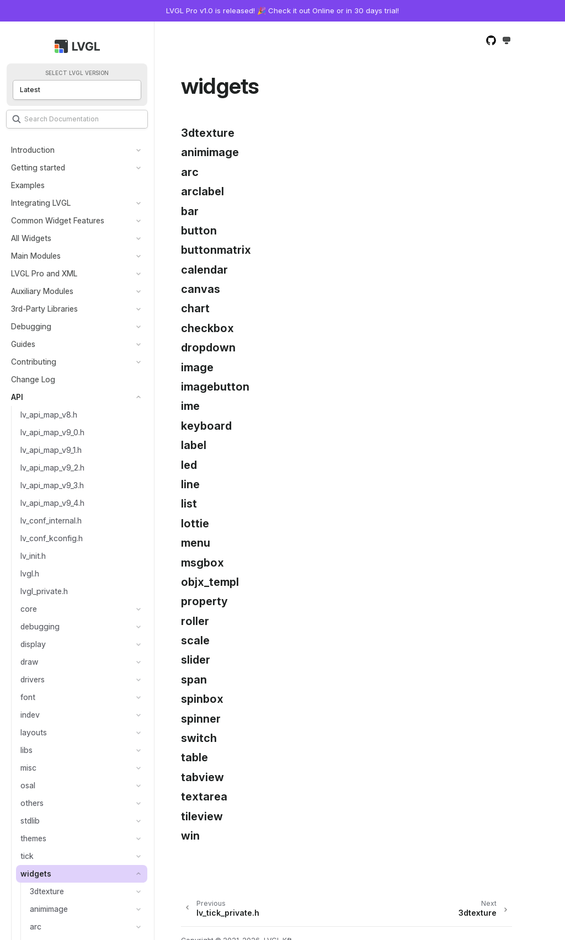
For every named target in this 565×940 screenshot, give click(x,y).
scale (195, 640)
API (17, 397)
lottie (195, 523)
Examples (28, 185)
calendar (204, 269)
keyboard (206, 425)
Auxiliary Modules (42, 291)
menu (195, 542)
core (28, 608)
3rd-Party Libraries (44, 308)
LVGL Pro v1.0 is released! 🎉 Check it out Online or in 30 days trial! (282, 10)
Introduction (33, 149)
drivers (32, 679)
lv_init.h (33, 555)
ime (190, 406)
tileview (202, 816)
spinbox (202, 699)
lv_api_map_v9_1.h (51, 450)
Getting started (38, 167)
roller (195, 621)
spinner (201, 718)
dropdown (208, 347)
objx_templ (210, 582)
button (199, 230)
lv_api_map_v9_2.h (52, 467)
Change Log (33, 379)
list (189, 503)
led (189, 465)
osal (27, 785)
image (197, 367)
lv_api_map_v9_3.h (52, 485)
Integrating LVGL (41, 202)
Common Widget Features (57, 220)
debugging (40, 626)
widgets (35, 873)
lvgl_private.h (44, 591)
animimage (49, 909)
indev (30, 714)
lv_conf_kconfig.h (51, 538)
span (194, 679)
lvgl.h (29, 573)
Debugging (31, 326)
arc (35, 926)
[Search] (77, 119)
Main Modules (36, 255)
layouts (33, 732)
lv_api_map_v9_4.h (52, 503)
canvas (200, 289)
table (194, 757)
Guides (23, 344)
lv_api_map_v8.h (48, 414)
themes (33, 838)
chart (195, 308)
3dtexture (47, 891)
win (190, 835)
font (27, 697)
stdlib (30, 820)
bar (190, 211)
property (204, 601)
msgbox (202, 562)
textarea (204, 796)
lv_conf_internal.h (51, 520)
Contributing (33, 361)
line (190, 484)
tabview (202, 777)
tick (27, 856)
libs (26, 750)
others (32, 803)
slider (195, 659)
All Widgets (31, 238)
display (33, 644)
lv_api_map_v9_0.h (52, 432)
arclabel (202, 191)
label (193, 445)
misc (28, 767)
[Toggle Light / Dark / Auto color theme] (506, 41)
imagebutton (215, 386)
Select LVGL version (77, 73)
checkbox (207, 328)
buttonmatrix (216, 250)
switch (199, 738)
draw (29, 661)
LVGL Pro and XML (44, 273)
